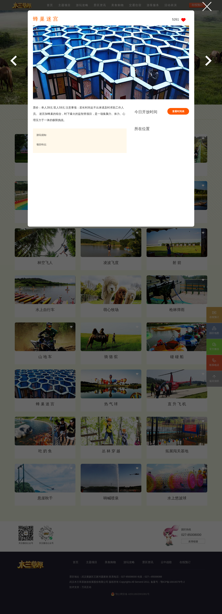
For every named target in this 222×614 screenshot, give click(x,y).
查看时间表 (178, 111)
